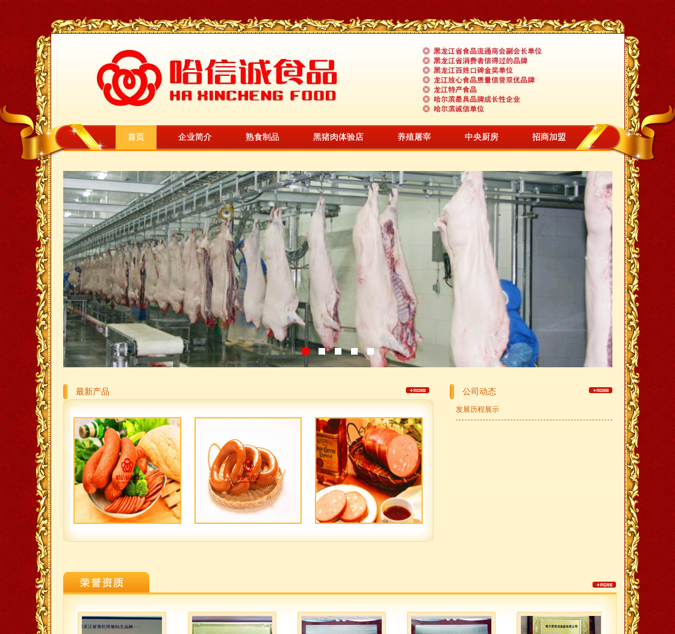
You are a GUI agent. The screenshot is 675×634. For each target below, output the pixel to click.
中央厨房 (482, 136)
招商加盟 (549, 136)
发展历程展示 (477, 409)
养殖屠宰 (414, 136)
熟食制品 (262, 136)
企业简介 (195, 136)
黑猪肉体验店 (338, 136)
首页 (136, 136)
